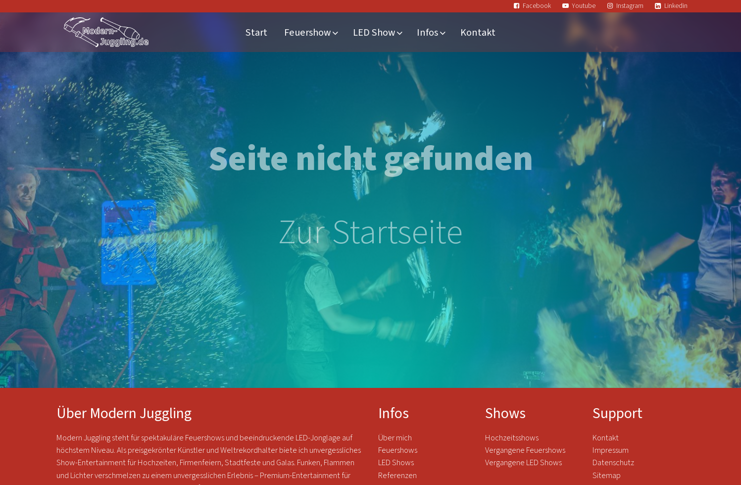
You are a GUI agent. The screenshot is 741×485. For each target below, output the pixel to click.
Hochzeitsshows (512, 438)
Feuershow (307, 32)
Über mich (395, 438)
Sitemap (607, 476)
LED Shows (396, 463)
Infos (427, 32)
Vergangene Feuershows (525, 450)
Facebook (537, 5)
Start (256, 32)
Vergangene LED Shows (523, 463)
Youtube (583, 5)
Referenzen (397, 476)
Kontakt (477, 32)
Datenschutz (614, 463)
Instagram (629, 5)
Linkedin (676, 5)
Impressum (611, 450)
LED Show (374, 32)
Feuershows (397, 450)
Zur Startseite (370, 232)
